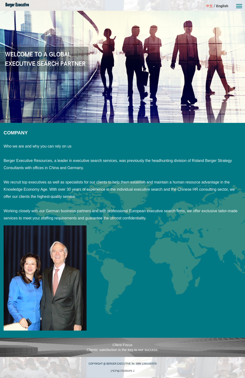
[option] (122, 67)
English (222, 6)
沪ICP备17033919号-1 (122, 371)
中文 (209, 6)
